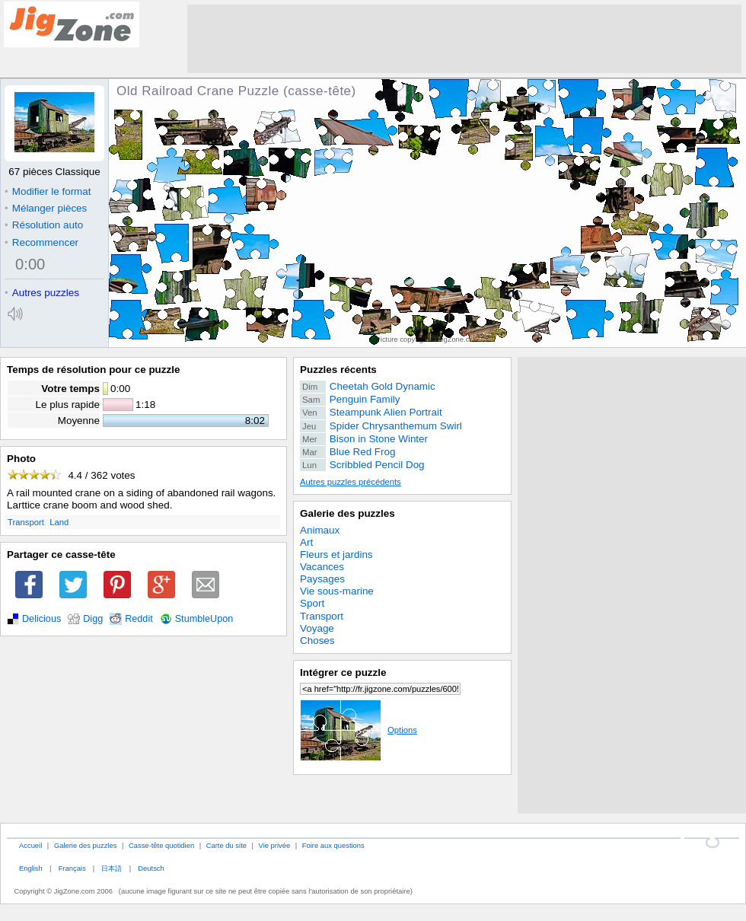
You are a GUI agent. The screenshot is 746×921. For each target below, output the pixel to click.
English (31, 868)
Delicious (41, 618)
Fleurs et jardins (336, 554)
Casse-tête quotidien (161, 845)
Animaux (320, 530)
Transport (26, 522)
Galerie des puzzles (347, 513)
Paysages (322, 579)
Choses (317, 640)
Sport (312, 603)
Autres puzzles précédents (350, 481)
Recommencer (41, 242)
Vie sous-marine (337, 591)
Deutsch (151, 868)
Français (72, 868)
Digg (93, 618)
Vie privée (275, 845)
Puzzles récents (338, 369)
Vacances (322, 566)
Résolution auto (44, 225)
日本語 (111, 868)
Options (358, 730)
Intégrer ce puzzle (343, 672)
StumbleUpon (204, 618)
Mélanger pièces (46, 208)
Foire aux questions (333, 845)
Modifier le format (48, 191)
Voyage (317, 628)
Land (59, 522)
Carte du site (226, 845)
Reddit (139, 618)
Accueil (30, 845)
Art (306, 542)
